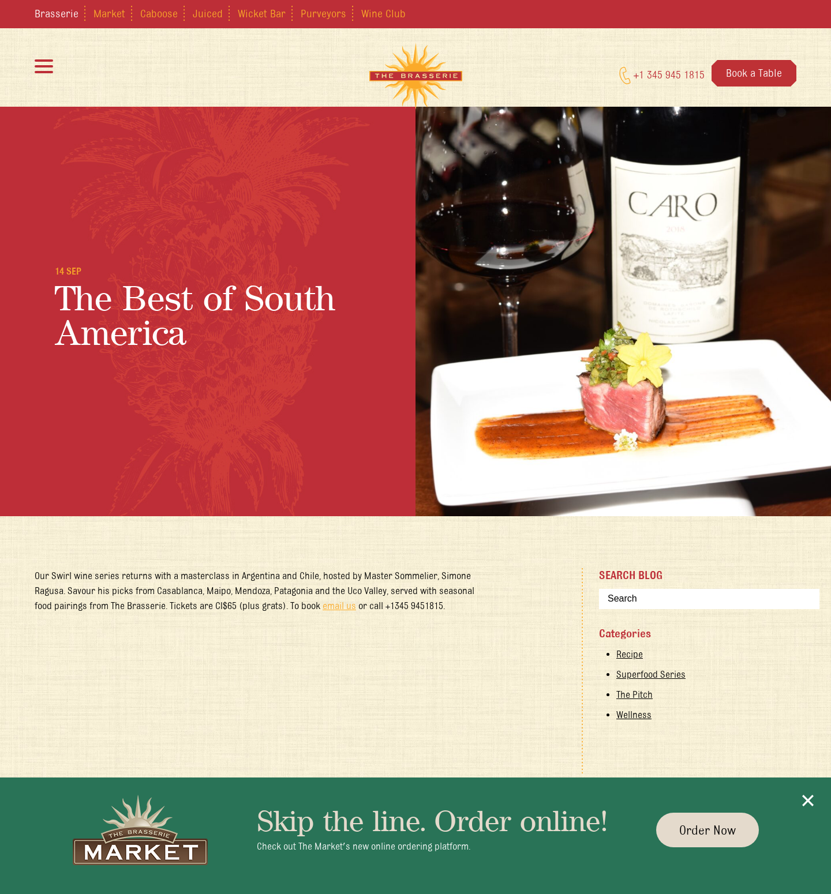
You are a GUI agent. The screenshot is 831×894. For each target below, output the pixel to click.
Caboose (159, 13)
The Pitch (634, 694)
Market (109, 13)
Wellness (634, 714)
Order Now (707, 830)
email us (339, 605)
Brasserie (56, 13)
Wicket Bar (262, 13)
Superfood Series (651, 674)
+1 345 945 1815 (662, 75)
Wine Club (383, 13)
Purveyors (323, 13)
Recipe (629, 654)
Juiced (208, 13)
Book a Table (754, 72)
